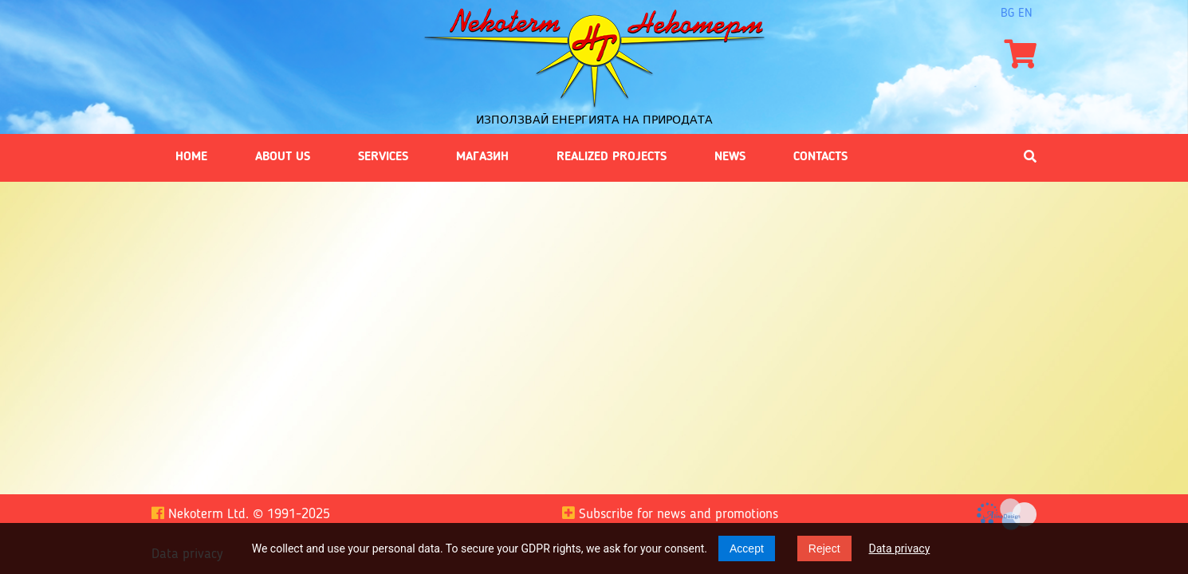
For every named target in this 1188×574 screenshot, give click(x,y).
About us (282, 157)
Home (191, 157)
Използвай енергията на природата (594, 119)
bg (1007, 13)
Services (383, 157)
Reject (824, 548)
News (729, 157)
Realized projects (612, 157)
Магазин (482, 157)
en (1025, 13)
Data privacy (899, 548)
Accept (747, 548)
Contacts (820, 157)
